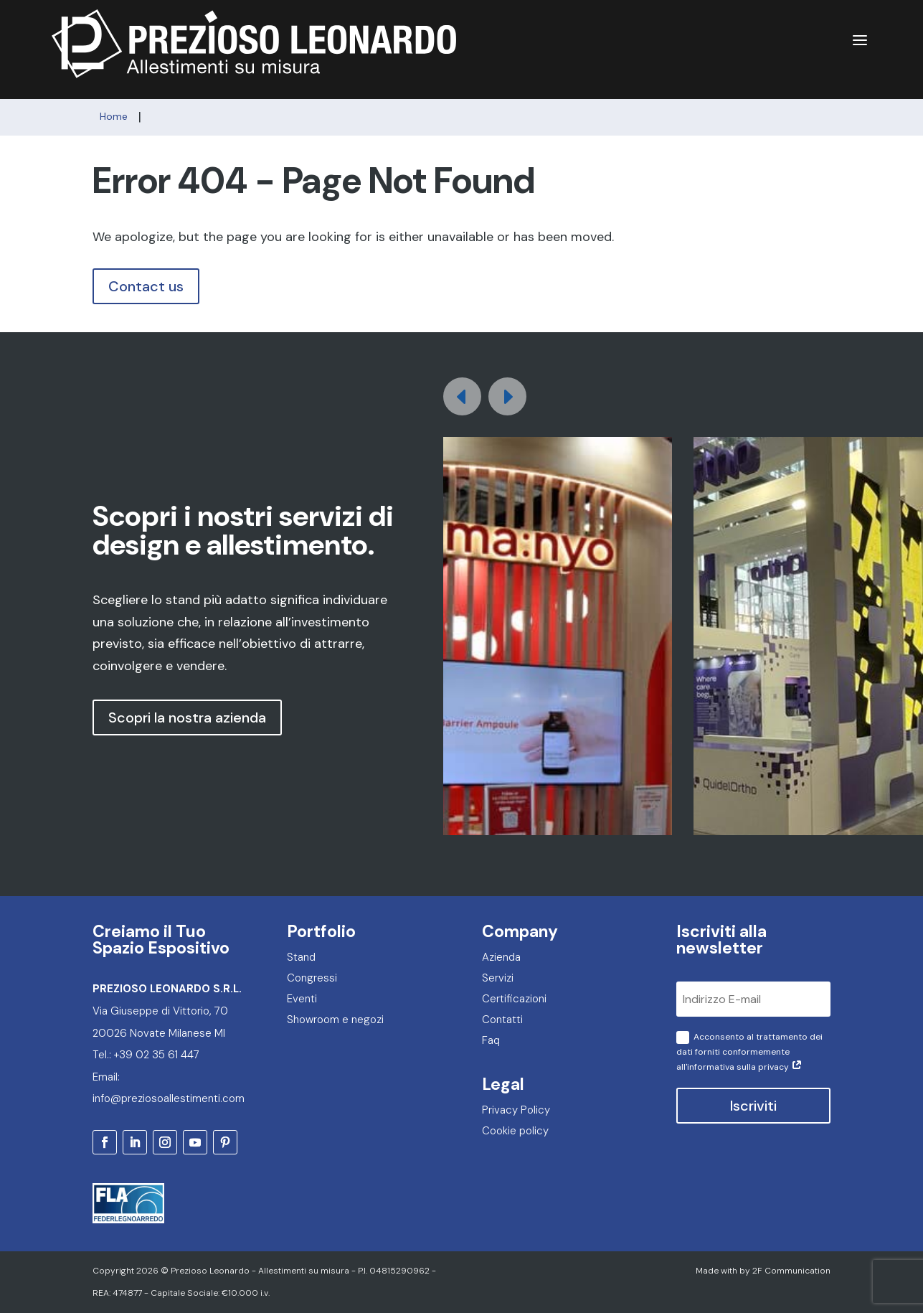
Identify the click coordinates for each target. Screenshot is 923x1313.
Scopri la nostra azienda (187, 717)
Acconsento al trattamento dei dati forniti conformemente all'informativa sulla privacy (749, 1052)
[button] (507, 396)
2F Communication (791, 1270)
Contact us (146, 286)
